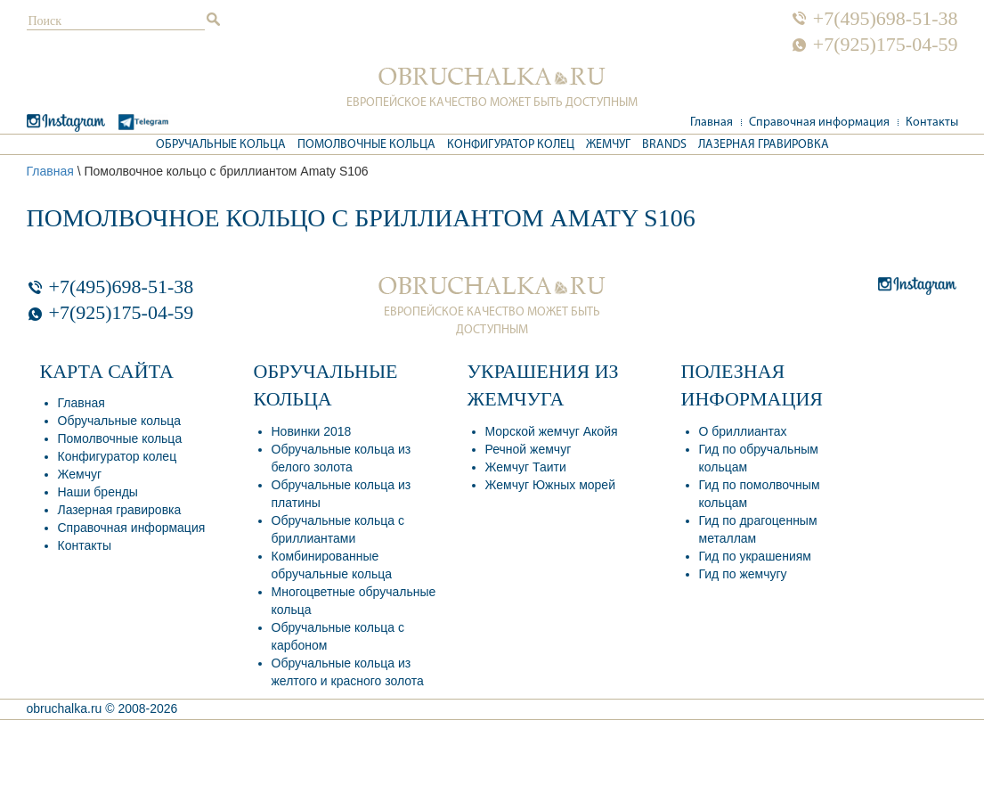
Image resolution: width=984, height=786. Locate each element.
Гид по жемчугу (743, 574)
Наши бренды (98, 492)
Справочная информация (819, 122)
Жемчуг (608, 144)
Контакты (932, 122)
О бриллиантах (743, 431)
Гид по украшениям (755, 556)
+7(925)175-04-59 (885, 44)
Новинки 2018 (312, 431)
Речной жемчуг (528, 449)
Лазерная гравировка (763, 144)
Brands (664, 144)
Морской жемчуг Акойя (551, 431)
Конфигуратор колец (510, 144)
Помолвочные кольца (366, 144)
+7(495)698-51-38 (885, 19)
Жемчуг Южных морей (550, 485)
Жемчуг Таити (525, 467)
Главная (711, 122)
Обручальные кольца (221, 144)
